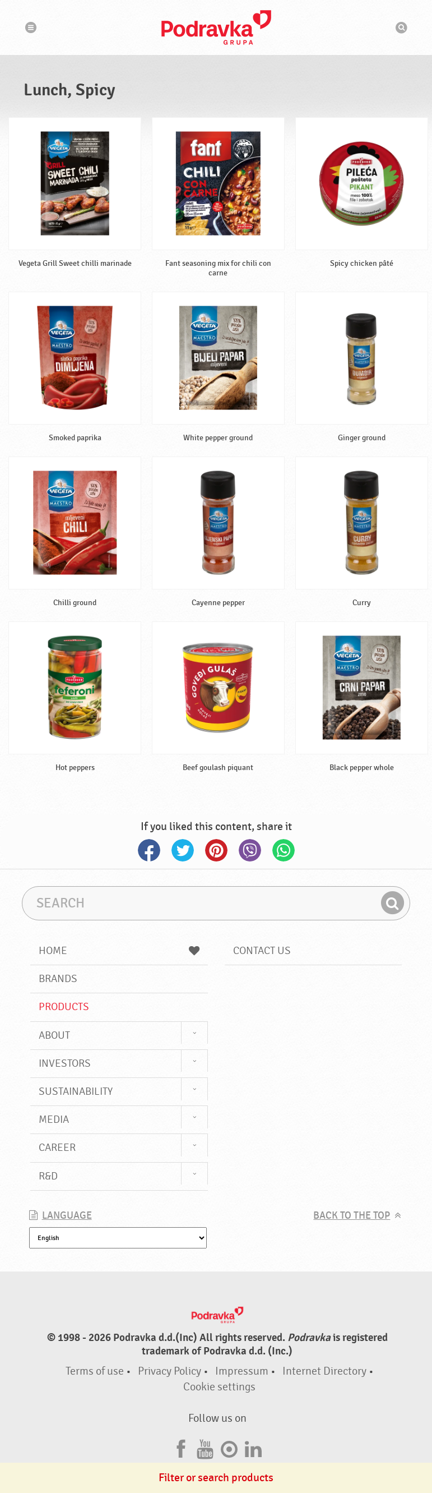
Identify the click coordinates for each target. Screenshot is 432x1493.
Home (119, 950)
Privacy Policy (169, 1371)
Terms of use (95, 1371)
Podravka (216, 27)
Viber (250, 850)
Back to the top (351, 1216)
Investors (65, 1063)
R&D (48, 1176)
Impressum (241, 1371)
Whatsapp (283, 850)
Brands (58, 979)
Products (64, 1007)
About (54, 1035)
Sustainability (76, 1091)
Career (57, 1147)
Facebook (149, 850)
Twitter (182, 850)
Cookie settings (219, 1386)
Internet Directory (324, 1371)
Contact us (262, 950)
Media (54, 1119)
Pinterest (216, 850)
